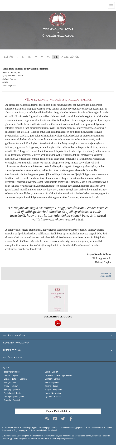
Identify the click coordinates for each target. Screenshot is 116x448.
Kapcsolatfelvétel (38, 430)
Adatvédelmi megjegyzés (72, 427)
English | (11, 375)
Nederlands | (12, 393)
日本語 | (12, 389)
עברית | (11, 386)
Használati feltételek (94, 427)
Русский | (53, 396)
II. (23, 56)
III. (29, 56)
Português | (14, 396)
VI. (48, 56)
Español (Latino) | (15, 379)
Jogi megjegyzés (21, 430)
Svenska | (12, 400)
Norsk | (53, 393)
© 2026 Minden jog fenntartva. (30, 427)
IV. (35, 56)
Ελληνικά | (52, 382)
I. (17, 56)
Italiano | (51, 386)
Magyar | (53, 389)
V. (42, 56)
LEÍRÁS (8, 56)
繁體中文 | (12, 372)
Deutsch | (52, 379)
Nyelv (5, 367)
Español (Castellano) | (58, 375)
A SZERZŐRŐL (70, 56)
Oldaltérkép (53, 430)
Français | (11, 382)
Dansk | (51, 372)
